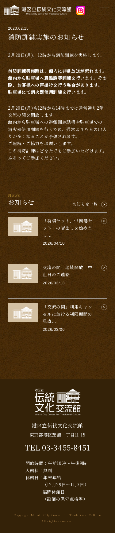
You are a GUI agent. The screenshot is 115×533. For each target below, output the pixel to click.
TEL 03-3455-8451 (57, 447)
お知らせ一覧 (85, 204)
